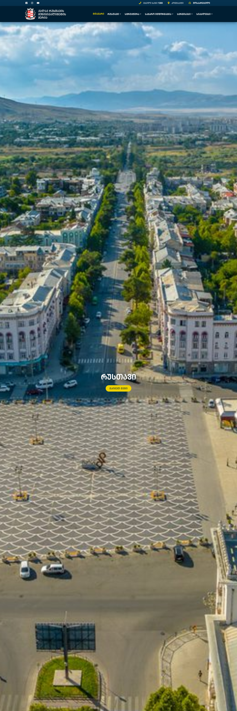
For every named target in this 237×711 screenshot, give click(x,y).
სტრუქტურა (132, 14)
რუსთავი (113, 14)
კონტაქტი (177, 3)
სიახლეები (203, 14)
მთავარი (98, 13)
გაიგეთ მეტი (118, 382)
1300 (160, 3)
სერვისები (184, 14)
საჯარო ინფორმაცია (158, 14)
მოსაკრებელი (201, 3)
